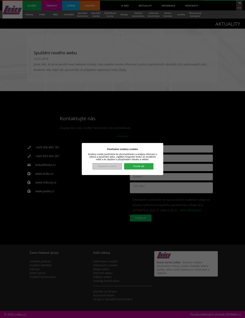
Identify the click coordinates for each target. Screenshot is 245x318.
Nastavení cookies (107, 166)
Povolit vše (138, 166)
